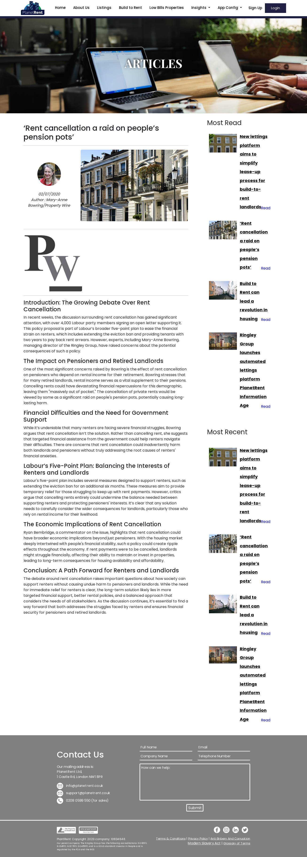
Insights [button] (199, 7)
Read (265, 208)
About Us (81, 7)
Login (275, 7)
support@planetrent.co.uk (83, 793)
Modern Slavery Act (204, 843)
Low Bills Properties (167, 7)
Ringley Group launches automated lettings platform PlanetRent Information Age (253, 370)
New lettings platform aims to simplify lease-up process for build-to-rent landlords (254, 171)
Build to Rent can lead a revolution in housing (254, 301)
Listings (104, 7)
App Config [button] (228, 7)
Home (60, 7)
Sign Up (255, 7)
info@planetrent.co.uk (80, 785)
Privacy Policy (198, 838)
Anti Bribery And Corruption (230, 838)
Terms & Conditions (170, 838)
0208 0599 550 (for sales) (83, 800)
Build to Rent (130, 7)
